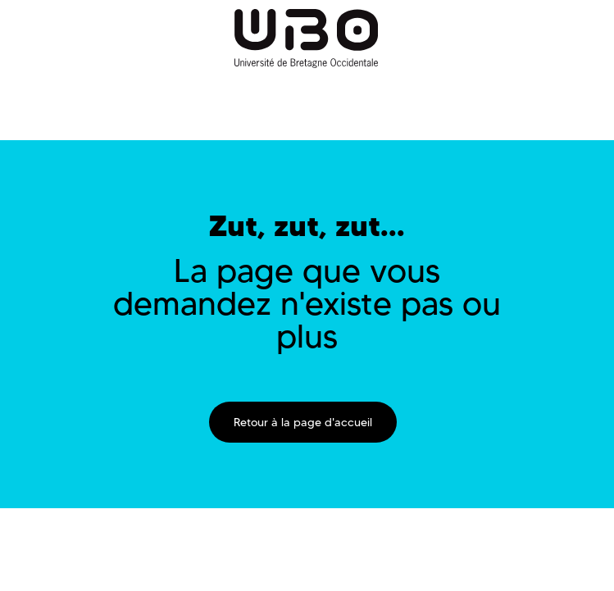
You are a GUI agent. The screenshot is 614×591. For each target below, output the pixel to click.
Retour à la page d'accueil (303, 422)
